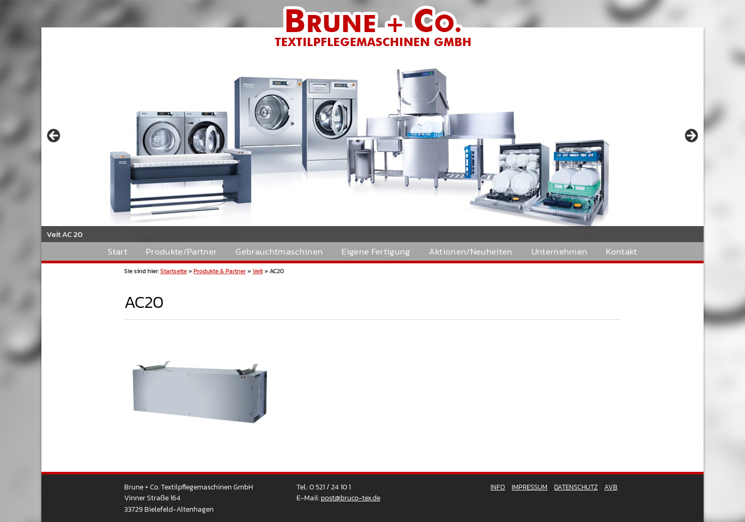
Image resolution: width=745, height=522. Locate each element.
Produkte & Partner (219, 271)
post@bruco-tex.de (350, 498)
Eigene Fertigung (375, 251)
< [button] (54, 136)
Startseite (173, 271)
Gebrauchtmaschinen (279, 251)
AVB (610, 487)
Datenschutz (576, 487)
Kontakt (621, 251)
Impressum (529, 487)
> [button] (690, 136)
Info (497, 487)
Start (117, 251)
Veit (257, 271)
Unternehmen (559, 251)
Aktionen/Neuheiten (471, 251)
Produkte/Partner (181, 251)
